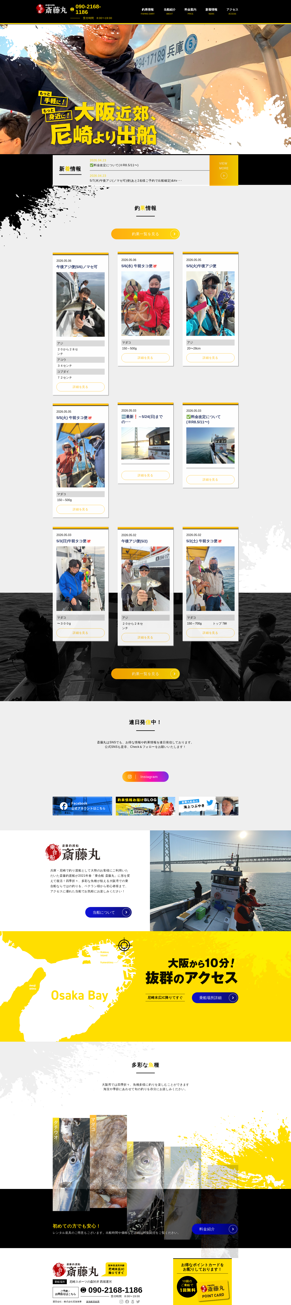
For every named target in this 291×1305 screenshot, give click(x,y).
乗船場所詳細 (210, 1001)
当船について (90, 912)
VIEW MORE (224, 180)
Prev (5, 89)
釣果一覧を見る (145, 237)
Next (286, 89)
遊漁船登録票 (92, 1301)
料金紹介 (207, 1232)
